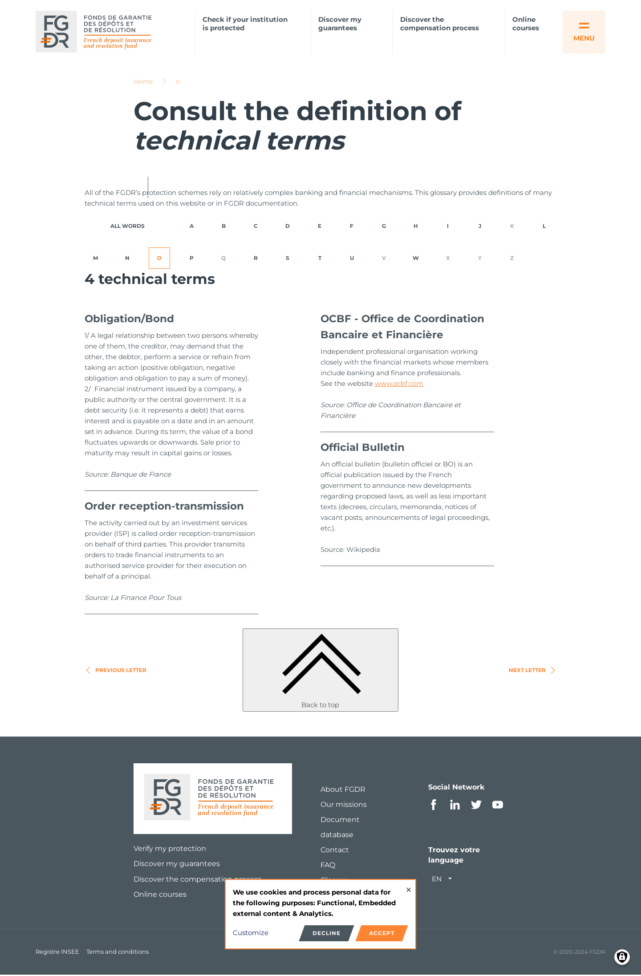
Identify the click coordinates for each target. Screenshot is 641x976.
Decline (326, 933)
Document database (340, 828)
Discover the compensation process (439, 23)
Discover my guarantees (339, 23)
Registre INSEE (57, 952)
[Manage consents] (622, 957)
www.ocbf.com (399, 384)
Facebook (433, 805)
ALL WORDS (127, 227)
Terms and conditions (117, 952)
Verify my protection (170, 850)
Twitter (476, 805)
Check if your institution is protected (245, 23)
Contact (334, 850)
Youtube (497, 805)
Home (143, 82)
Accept (381, 933)
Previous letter (115, 671)
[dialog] (320, 914)
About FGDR (342, 790)
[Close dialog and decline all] (408, 885)
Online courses (525, 23)
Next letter (532, 671)
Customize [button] (250, 932)
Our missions (343, 805)
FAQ (327, 866)
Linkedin (455, 805)
